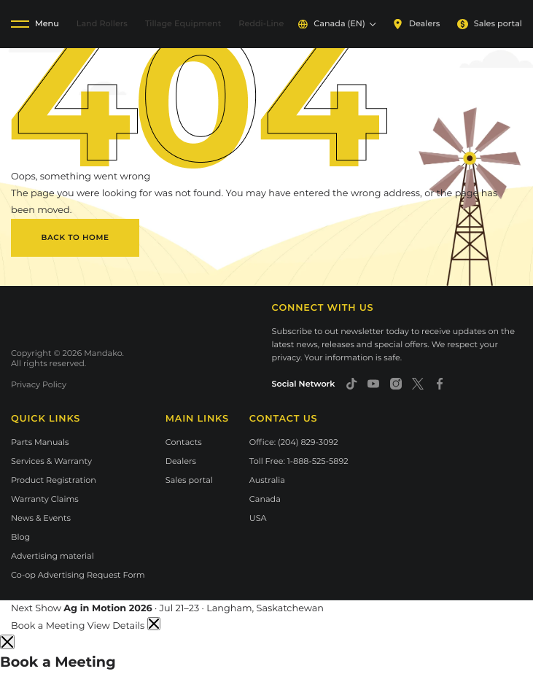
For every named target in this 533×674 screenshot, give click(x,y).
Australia (267, 480)
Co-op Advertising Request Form (78, 575)
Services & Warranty (51, 461)
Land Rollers (102, 23)
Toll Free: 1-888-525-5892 (299, 461)
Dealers (416, 23)
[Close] (7, 642)
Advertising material (52, 556)
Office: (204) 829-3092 (293, 442)
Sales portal (489, 23)
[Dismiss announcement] (153, 623)
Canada (265, 499)
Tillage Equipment (183, 23)
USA (258, 518)
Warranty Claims (45, 499)
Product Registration (53, 480)
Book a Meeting (49, 626)
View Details (117, 626)
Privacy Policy (38, 384)
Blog (20, 537)
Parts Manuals (40, 442)
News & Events (41, 518)
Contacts (184, 442)
